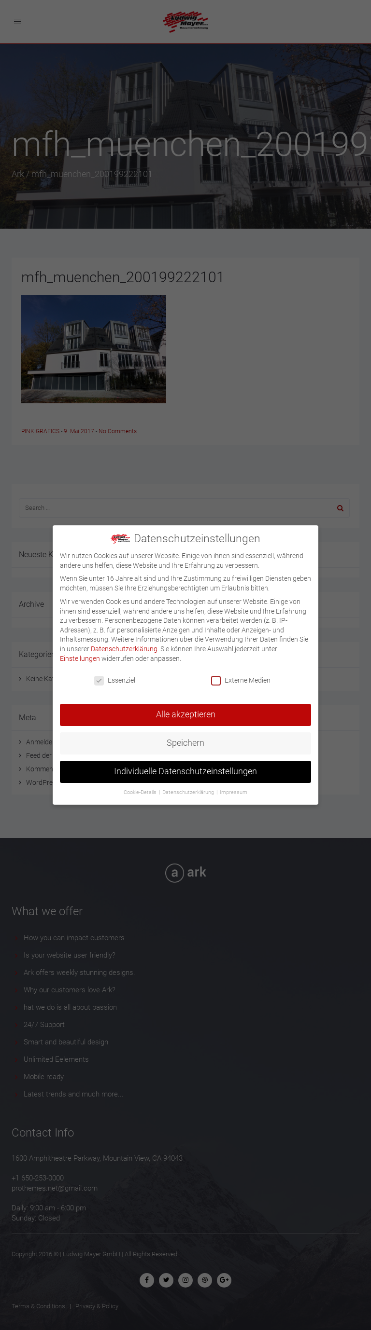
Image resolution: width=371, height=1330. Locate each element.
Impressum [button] (233, 788)
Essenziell (115, 676)
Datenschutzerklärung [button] (188, 788)
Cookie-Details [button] (141, 788)
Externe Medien (241, 676)
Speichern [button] (185, 738)
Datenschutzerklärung (124, 644)
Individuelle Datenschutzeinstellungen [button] (185, 767)
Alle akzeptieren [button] (185, 710)
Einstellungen (80, 654)
